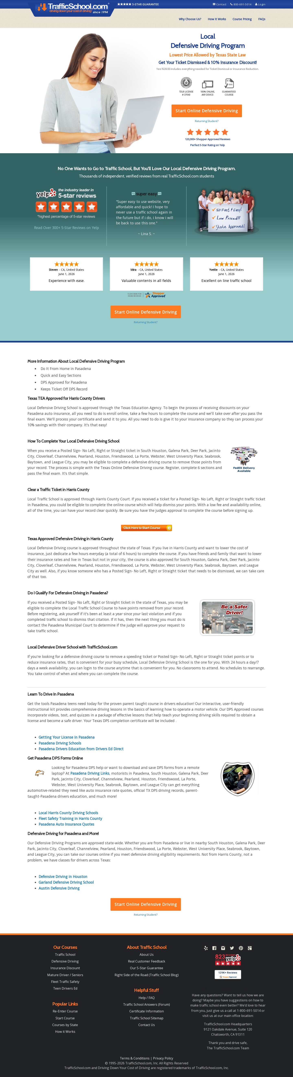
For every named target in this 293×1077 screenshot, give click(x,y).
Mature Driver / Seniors (65, 974)
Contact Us (146, 1024)
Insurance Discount (65, 967)
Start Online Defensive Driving (146, 904)
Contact (220, 4)
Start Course (65, 1017)
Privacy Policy (163, 1058)
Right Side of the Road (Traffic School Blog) (147, 974)
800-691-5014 (241, 4)
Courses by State (65, 1024)
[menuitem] (190, 19)
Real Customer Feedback (146, 961)
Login (260, 4)
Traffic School (65, 954)
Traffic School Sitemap (146, 1017)
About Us (147, 954)
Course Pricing (242, 19)
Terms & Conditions (135, 1058)
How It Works (217, 19)
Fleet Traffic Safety (65, 981)
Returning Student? (145, 914)
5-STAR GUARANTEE (138, 4)
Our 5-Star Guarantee (146, 967)
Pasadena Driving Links (89, 772)
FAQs (261, 19)
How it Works (65, 1031)
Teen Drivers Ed (65, 988)
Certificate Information (146, 1011)
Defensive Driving (65, 961)
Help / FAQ (147, 997)
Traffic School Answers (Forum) (146, 1004)
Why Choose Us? (190, 19)
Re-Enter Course (65, 1011)
